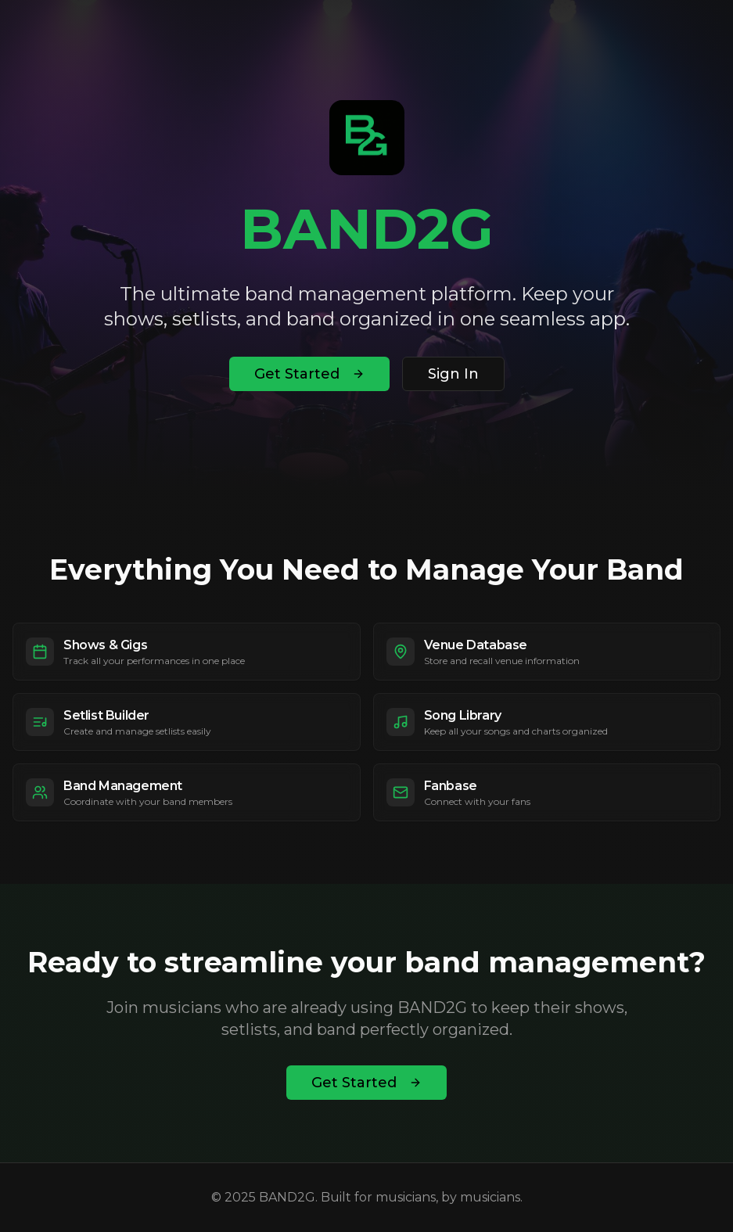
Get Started (309, 374)
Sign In (453, 374)
